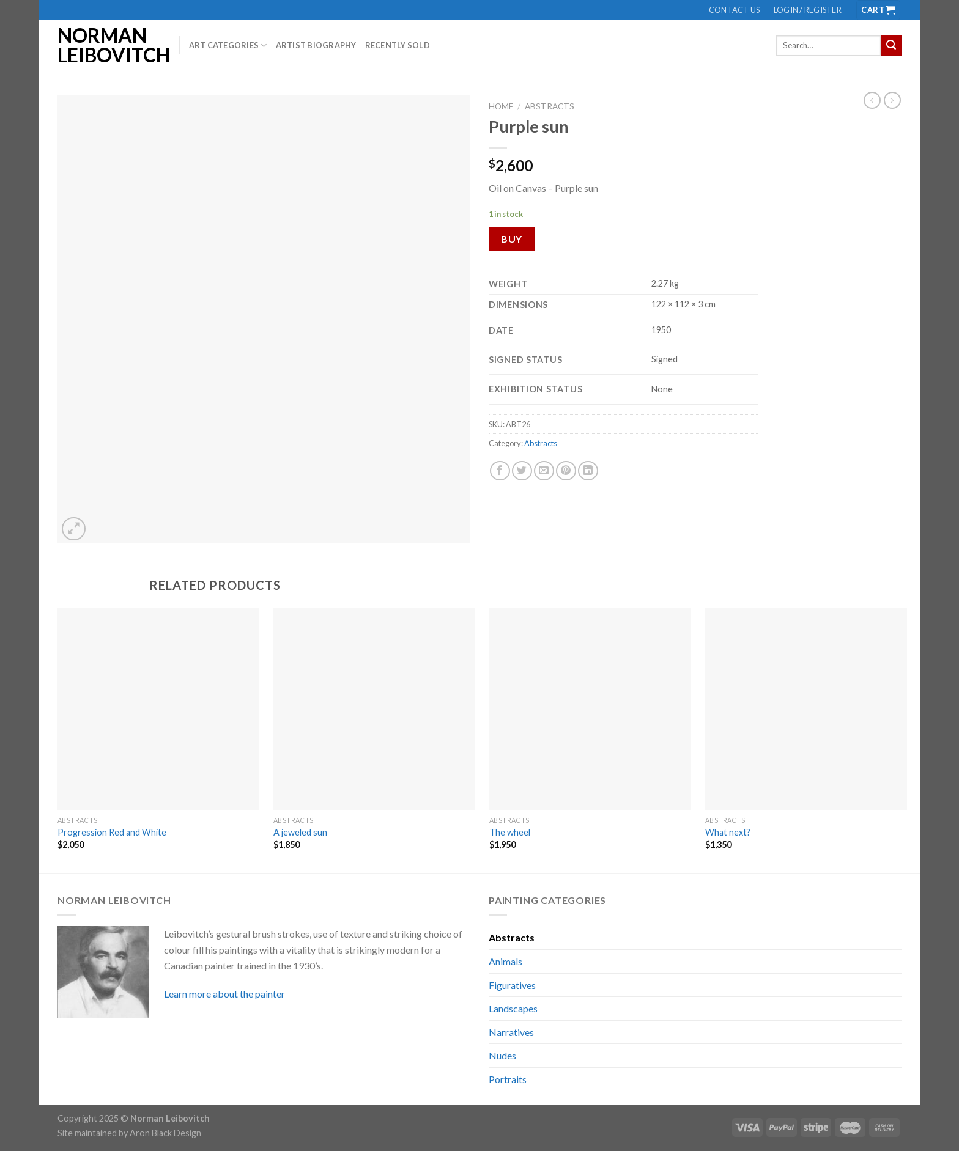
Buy (511, 239)
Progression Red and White (111, 832)
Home (501, 106)
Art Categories (228, 45)
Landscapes (513, 1008)
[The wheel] (590, 708)
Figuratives (512, 985)
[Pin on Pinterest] (566, 471)
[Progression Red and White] (158, 708)
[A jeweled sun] (374, 708)
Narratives (511, 1032)
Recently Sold (397, 45)
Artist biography (316, 45)
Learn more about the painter (224, 993)
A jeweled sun (300, 832)
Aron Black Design (165, 1133)
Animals (505, 961)
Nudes (502, 1055)
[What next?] (806, 708)
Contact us (734, 10)
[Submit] (891, 45)
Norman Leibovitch (109, 45)
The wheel (509, 832)
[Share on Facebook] (500, 471)
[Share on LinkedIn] (588, 471)
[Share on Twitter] (522, 471)
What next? (727, 832)
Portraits (508, 1079)
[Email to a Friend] (544, 471)
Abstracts (549, 106)
